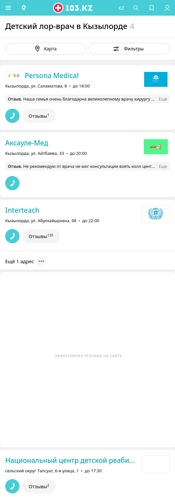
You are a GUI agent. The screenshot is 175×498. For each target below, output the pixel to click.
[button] (8, 8)
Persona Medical (51, 75)
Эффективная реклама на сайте (88, 355)
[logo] (73, 8)
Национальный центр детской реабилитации (71, 460)
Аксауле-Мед (26, 142)
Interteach (22, 210)
